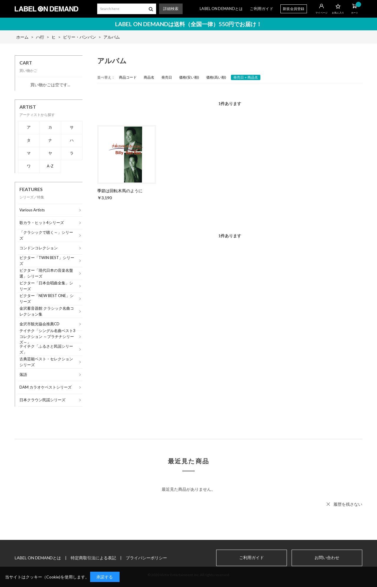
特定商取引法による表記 (93, 557)
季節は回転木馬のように (120, 190)
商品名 (149, 77)
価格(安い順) (189, 77)
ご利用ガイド (261, 8)
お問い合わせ (327, 557)
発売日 (166, 77)
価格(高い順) (216, 77)
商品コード (128, 77)
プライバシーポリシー (146, 557)
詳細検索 (170, 8)
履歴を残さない (347, 504)
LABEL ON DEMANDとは (221, 8)
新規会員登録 (294, 9)
